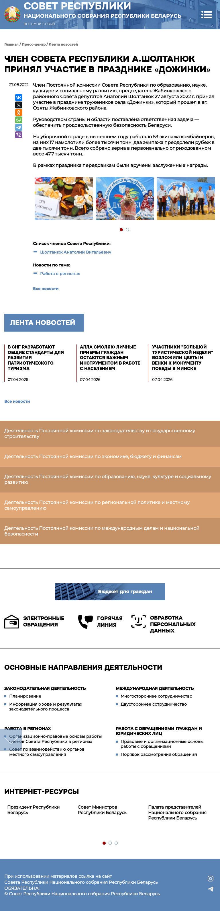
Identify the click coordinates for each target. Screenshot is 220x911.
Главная (11, 44)
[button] (207, 14)
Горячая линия (100, 622)
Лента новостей (63, 44)
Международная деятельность (155, 688)
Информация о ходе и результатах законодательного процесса (45, 707)
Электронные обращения (34, 621)
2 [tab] (127, 229)
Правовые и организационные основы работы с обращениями (162, 744)
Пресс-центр (34, 44)
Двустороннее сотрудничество (154, 704)
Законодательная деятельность (45, 688)
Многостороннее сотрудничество (156, 696)
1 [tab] (121, 229)
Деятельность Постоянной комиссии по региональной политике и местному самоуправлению (97, 505)
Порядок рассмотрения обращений (159, 754)
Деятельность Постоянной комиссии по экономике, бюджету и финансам (93, 456)
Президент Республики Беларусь (33, 809)
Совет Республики (102, 10)
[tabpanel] (63, 199)
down (11, 740)
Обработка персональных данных (163, 624)
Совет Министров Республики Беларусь (102, 809)
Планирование (25, 696)
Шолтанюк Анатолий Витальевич (75, 252)
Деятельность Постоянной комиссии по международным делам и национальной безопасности (101, 531)
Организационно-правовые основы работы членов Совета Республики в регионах (55, 739)
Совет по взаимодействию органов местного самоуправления (47, 752)
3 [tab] (116, 843)
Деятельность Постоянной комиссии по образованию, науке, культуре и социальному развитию (107, 479)
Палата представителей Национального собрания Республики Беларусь (177, 812)
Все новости (45, 288)
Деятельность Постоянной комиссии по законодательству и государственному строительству (99, 433)
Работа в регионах (60, 273)
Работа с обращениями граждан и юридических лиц (159, 731)
